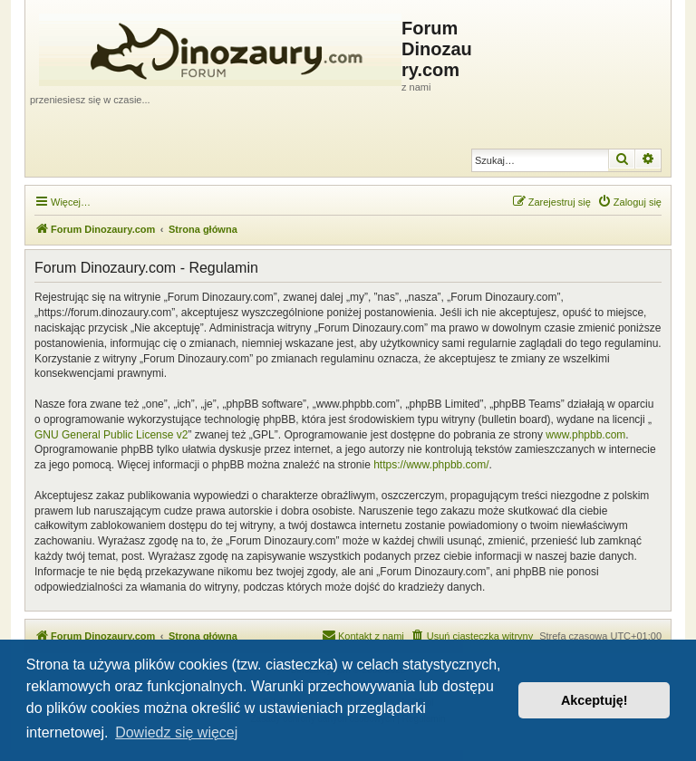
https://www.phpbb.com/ (430, 464)
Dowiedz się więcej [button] (176, 732)
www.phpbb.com (585, 435)
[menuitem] (629, 202)
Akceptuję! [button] (594, 700)
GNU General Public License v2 (111, 435)
